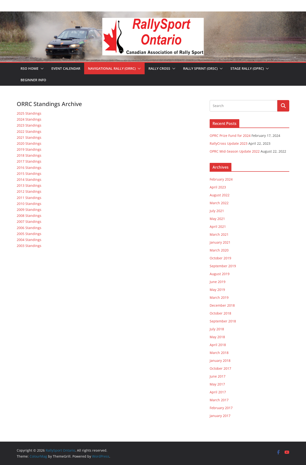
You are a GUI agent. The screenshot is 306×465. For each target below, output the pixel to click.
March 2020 (219, 250)
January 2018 (220, 360)
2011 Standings (29, 197)
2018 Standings (29, 155)
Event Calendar (65, 68)
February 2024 (221, 179)
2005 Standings (29, 233)
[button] (41, 68)
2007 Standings (29, 221)
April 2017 (218, 392)
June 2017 (217, 376)
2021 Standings (29, 137)
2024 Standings (29, 119)
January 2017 (220, 415)
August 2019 (220, 274)
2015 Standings (29, 173)
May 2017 (217, 384)
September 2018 (223, 321)
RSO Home (29, 68)
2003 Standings (29, 245)
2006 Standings (29, 227)
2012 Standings (29, 191)
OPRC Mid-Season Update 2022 (235, 151)
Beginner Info (33, 80)
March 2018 (219, 352)
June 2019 (217, 281)
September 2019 (223, 266)
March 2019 (219, 297)
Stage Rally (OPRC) (247, 68)
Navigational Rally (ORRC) (112, 68)
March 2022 (219, 203)
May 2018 (217, 337)
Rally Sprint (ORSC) (200, 68)
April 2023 (218, 187)
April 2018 (218, 344)
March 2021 (219, 234)
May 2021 (217, 218)
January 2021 (220, 242)
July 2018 (217, 329)
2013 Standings (29, 185)
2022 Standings (29, 131)
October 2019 (220, 258)
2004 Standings (29, 239)
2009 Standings (29, 209)
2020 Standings (29, 143)
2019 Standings (29, 149)
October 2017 (220, 368)
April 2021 (218, 226)
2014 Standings (29, 179)
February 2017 (221, 408)
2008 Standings (29, 215)
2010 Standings (29, 203)
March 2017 (219, 400)
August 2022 (220, 195)
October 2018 (220, 313)
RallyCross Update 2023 (228, 143)
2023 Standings (29, 125)
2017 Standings (29, 161)
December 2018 (222, 305)
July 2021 (217, 210)
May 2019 (217, 289)
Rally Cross (159, 68)
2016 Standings (29, 167)
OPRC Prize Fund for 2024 (230, 135)
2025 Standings (29, 113)
